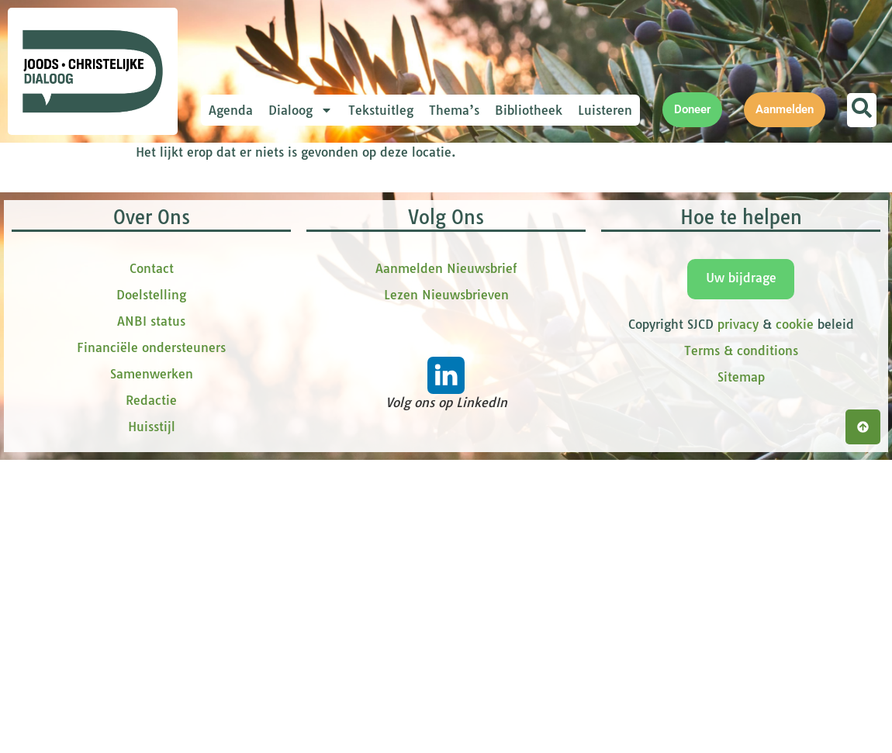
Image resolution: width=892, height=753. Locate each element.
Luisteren (605, 110)
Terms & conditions (741, 669)
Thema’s (454, 110)
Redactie (151, 719)
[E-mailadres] (345, 243)
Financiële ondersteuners (151, 666)
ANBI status (151, 640)
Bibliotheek (528, 110)
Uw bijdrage (741, 596)
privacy (738, 643)
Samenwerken (151, 692)
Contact (152, 587)
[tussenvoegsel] (345, 346)
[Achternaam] (345, 397)
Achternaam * (279, 373)
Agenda (231, 110)
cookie (795, 643)
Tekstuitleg (380, 110)
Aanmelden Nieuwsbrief (446, 587)
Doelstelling (151, 613)
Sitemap (741, 695)
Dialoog (300, 110)
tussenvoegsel (282, 321)
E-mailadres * (279, 219)
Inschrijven (345, 437)
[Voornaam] (345, 294)
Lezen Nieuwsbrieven (446, 613)
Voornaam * (274, 270)
